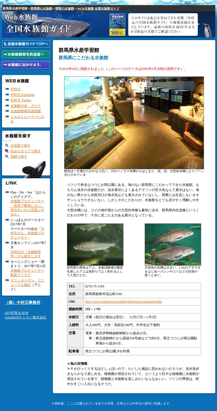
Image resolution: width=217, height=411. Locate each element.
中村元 (15, 89)
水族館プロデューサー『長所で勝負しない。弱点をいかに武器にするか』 (27, 207)
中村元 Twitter (20, 100)
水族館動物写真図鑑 (25, 111)
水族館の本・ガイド (25, 106)
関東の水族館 (64, 8)
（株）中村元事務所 (22, 302)
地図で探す (18, 157)
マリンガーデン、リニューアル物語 (27, 282)
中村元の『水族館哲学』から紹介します (25, 254)
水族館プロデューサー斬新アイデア (27, 273)
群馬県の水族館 (41, 8)
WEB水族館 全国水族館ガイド (98, 8)
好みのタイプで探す (25, 151)
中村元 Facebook (22, 95)
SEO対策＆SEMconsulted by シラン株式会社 (26, 315)
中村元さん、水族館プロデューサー (27, 233)
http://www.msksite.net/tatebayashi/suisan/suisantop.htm (123, 302)
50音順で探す (20, 146)
